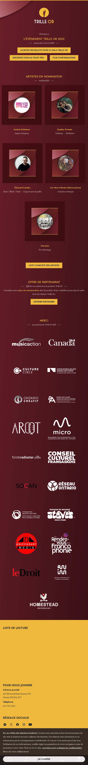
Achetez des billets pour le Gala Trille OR (44, 50)
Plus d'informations (64, 57)
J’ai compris (44, 759)
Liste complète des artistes (44, 265)
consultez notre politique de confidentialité (62, 747)
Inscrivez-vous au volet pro (28, 57)
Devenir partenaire (44, 301)
